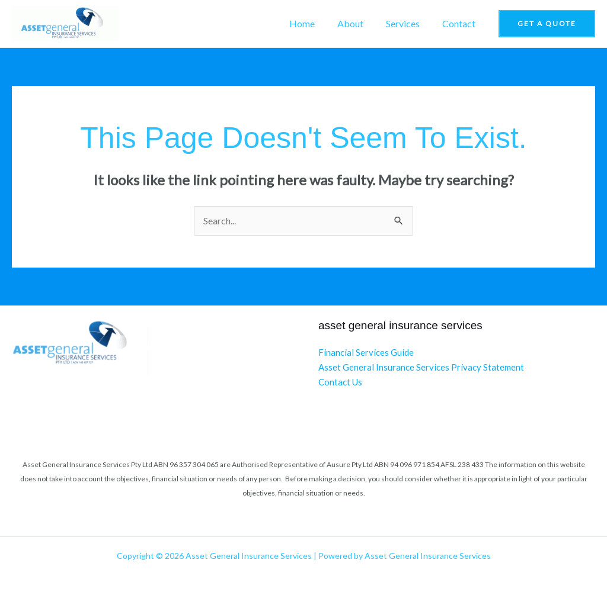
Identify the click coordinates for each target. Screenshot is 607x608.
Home (314, 23)
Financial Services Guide (366, 352)
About (359, 23)
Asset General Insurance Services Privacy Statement (421, 366)
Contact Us (340, 380)
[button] (547, 23)
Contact (460, 23)
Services (408, 23)
